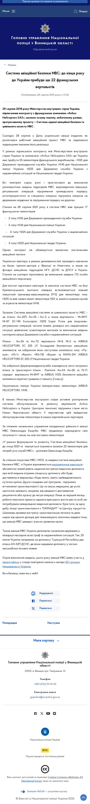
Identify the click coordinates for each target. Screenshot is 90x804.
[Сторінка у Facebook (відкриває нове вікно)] (35, 713)
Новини (12, 65)
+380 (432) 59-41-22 (45, 684)
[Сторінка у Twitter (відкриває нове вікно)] (42, 713)
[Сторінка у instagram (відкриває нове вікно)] (54, 713)
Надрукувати (46, 593)
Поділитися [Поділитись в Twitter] (45, 608)
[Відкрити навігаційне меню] (13, 11)
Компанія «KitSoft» (36, 791)
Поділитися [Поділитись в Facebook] (45, 601)
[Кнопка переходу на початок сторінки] (83, 797)
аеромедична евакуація (67, 464)
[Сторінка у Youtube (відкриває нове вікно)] (48, 713)
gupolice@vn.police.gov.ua (45, 697)
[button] (45, 641)
